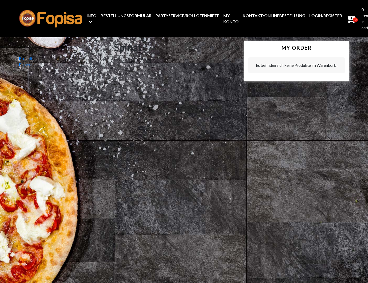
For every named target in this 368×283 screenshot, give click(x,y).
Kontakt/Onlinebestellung (274, 15)
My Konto (231, 18)
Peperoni (27, 64)
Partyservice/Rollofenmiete (187, 15)
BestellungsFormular (126, 15)
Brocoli (25, 58)
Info (92, 15)
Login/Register (325, 15)
